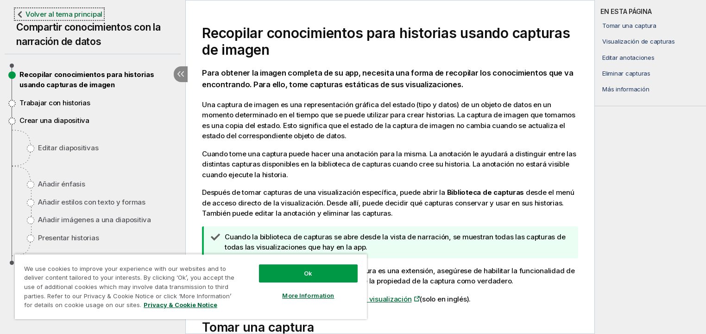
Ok (308, 273)
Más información (625, 89)
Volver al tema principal (63, 14)
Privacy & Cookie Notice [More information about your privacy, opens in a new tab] (180, 304)
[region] (191, 286)
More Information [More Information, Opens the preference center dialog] (308, 295)
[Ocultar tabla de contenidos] (181, 74)
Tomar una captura (629, 25)
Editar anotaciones (628, 57)
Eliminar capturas (626, 73)
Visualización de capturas (638, 41)
